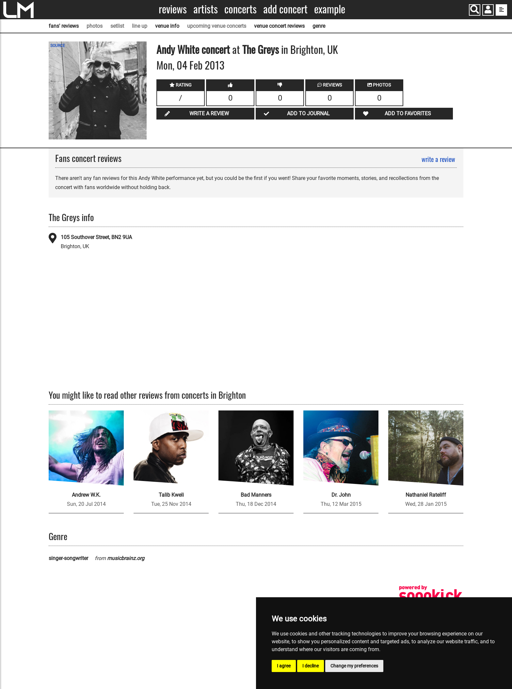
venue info (167, 26)
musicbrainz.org (125, 558)
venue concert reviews (279, 26)
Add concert (285, 9)
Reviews (173, 9)
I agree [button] (284, 665)
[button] (488, 11)
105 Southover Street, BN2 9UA (96, 237)
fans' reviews (64, 26)
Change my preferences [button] (354, 665)
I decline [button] (310, 665)
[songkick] (430, 595)
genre (318, 26)
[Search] (474, 10)
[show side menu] (501, 10)
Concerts (240, 9)
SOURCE (57, 45)
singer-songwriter (68, 558)
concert (214, 49)
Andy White (177, 49)
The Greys (260, 49)
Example (329, 9)
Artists (205, 9)
